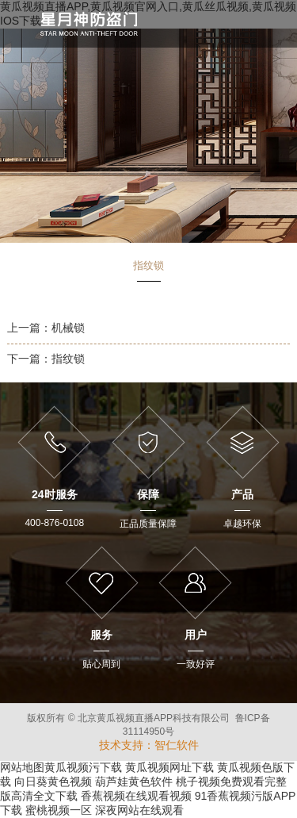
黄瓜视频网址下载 (169, 767)
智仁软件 (176, 745)
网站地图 (22, 767)
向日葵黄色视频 (53, 781)
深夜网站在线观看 (139, 810)
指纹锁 (68, 358)
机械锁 (68, 327)
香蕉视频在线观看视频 (136, 795)
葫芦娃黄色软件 (134, 781)
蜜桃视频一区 (58, 810)
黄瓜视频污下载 (83, 767)
